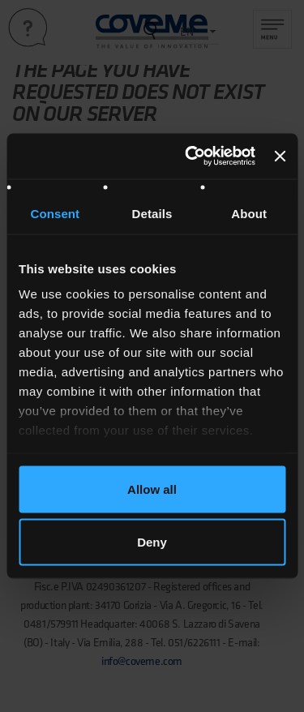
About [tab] (249, 213)
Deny (152, 542)
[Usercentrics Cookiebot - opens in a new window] (190, 156)
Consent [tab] (54, 213)
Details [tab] (152, 213)
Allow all (152, 488)
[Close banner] (279, 155)
